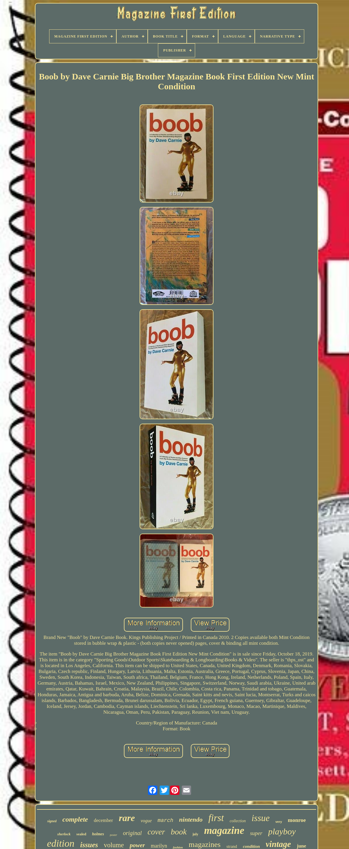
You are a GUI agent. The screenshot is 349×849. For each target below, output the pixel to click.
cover (156, 831)
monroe (297, 820)
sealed (81, 834)
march (165, 820)
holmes (98, 834)
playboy (282, 831)
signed (51, 821)
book (178, 831)
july (195, 834)
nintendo (191, 819)
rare (127, 818)
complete (75, 819)
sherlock (64, 834)
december (103, 820)
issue (261, 818)
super (256, 833)
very (278, 821)
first (216, 818)
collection (238, 821)
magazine (224, 830)
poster (113, 834)
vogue (146, 820)
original (132, 833)
